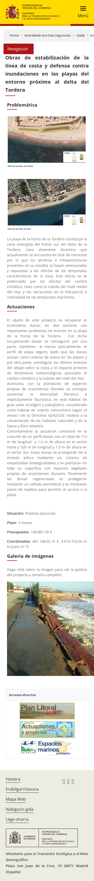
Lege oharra (17, 819)
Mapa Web (16, 799)
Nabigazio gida (20, 809)
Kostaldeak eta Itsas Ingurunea (48, 35)
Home (14, 35)
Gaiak (80, 35)
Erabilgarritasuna (22, 789)
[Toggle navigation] (81, 12)
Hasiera (13, 779)
